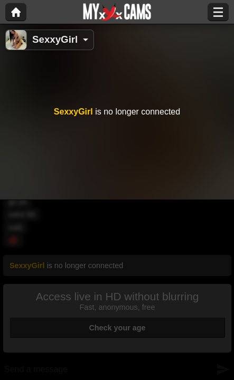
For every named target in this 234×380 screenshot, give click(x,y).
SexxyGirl (55, 39)
